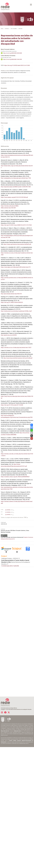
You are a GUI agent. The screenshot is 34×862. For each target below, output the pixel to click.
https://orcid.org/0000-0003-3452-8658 (12, 53)
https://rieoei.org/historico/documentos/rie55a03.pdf (17, 244)
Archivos (7, 28)
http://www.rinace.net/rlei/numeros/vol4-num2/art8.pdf (17, 358)
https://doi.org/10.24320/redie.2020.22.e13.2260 (17, 65)
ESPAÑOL (10, 509)
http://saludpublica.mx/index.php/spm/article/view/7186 (16, 178)
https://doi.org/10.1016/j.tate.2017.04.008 (12, 405)
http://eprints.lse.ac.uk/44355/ (9, 335)
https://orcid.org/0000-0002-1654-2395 (12, 59)
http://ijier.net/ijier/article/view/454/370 (11, 293)
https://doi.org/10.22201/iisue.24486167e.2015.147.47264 (16, 225)
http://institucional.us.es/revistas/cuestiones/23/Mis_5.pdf (16, 311)
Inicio (2, 28)
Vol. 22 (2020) (14, 28)
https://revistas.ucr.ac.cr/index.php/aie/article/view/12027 (16, 347)
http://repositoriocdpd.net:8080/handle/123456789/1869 (16, 186)
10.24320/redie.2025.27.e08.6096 (10, 566)
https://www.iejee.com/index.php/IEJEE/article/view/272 (16, 267)
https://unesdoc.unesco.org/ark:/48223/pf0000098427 (15, 476)
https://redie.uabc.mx (5, 730)
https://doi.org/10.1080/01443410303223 (12, 302)
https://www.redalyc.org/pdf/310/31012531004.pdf (14, 197)
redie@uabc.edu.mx (17, 730)
